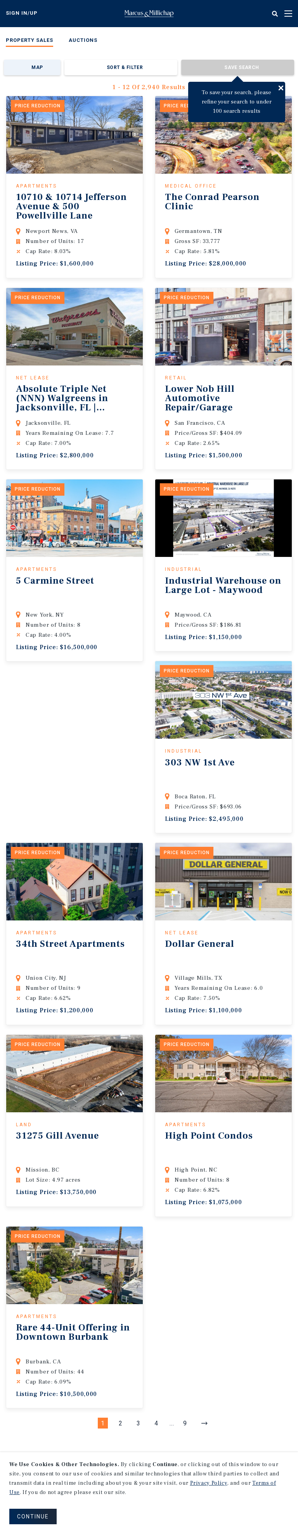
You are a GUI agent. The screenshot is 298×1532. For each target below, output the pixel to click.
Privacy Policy (208, 1483)
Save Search (241, 67)
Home (149, 13)
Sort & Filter (125, 67)
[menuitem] (29, 41)
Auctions (83, 40)
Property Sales (29, 40)
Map (37, 67)
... (172, 1423)
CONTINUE (33, 1516)
